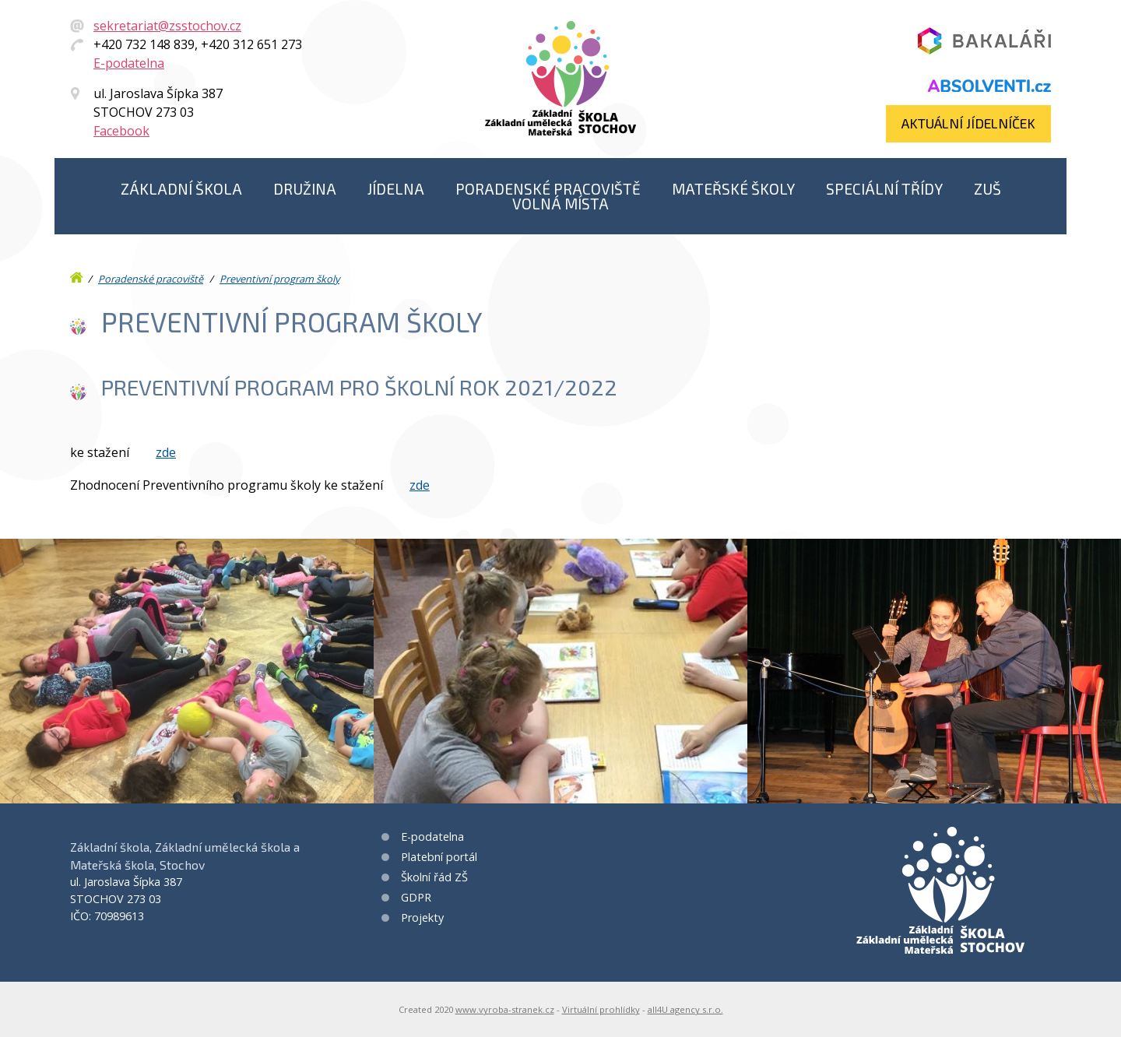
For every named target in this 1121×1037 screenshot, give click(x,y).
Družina (304, 189)
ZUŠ (987, 189)
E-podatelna (128, 63)
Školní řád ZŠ (434, 877)
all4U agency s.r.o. (685, 1009)
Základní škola (181, 189)
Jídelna (395, 189)
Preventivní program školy (279, 279)
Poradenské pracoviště (150, 279)
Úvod (78, 274)
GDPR (416, 897)
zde (166, 452)
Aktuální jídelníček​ (968, 123)
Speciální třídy (884, 189)
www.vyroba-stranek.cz (504, 1009)
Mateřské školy (733, 189)
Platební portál (439, 856)
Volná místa (560, 204)
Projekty (422, 917)
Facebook (121, 130)
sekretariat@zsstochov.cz (167, 25)
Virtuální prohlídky (601, 1009)
